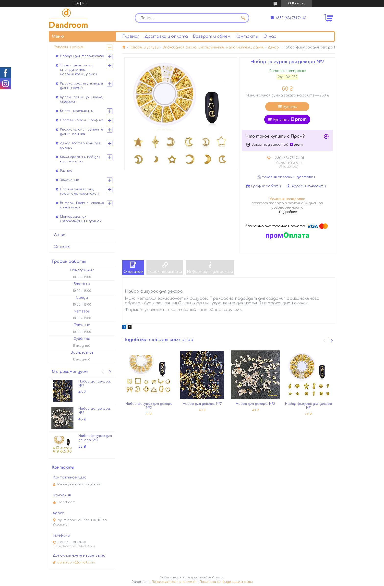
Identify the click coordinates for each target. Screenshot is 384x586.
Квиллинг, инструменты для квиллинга (82, 132)
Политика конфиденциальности (226, 582)
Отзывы (62, 247)
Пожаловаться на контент (174, 582)
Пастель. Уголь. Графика (82, 120)
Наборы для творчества (82, 56)
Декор (273, 47)
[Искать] (243, 18)
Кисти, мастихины (77, 111)
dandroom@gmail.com (76, 562)
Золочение (69, 180)
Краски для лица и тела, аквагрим (81, 99)
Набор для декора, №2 (255, 404)
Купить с (290, 119)
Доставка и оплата (166, 36)
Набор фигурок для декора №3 (148, 405)
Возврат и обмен (211, 36)
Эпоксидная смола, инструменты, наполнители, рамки (213, 47)
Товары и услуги (144, 47)
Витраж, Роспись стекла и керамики (82, 205)
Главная (130, 36)
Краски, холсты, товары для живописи (81, 86)
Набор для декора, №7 (202, 404)
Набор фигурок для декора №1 (308, 405)
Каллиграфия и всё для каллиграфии (80, 159)
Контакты (246, 36)
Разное (66, 170)
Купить (290, 107)
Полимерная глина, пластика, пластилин (79, 191)
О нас (270, 36)
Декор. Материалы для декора (80, 145)
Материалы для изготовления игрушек (80, 219)
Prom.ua (218, 577)
